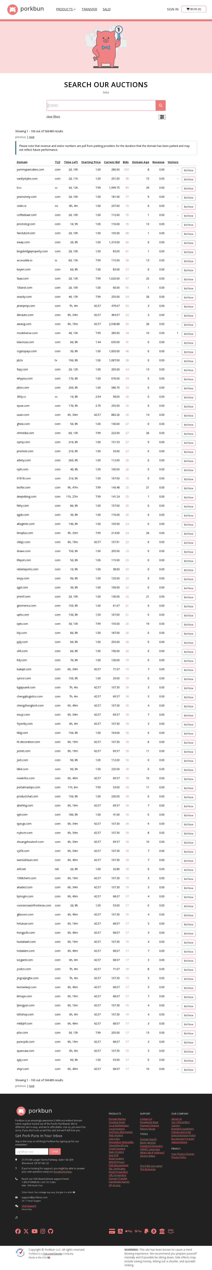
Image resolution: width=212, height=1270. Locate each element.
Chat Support (29, 1206)
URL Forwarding (117, 1175)
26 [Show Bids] (127, 460)
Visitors (173, 162)
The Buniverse (148, 1169)
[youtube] (35, 1232)
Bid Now (188, 170)
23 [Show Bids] (127, 542)
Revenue (158, 162)
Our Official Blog (180, 1122)
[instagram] (42, 1232)
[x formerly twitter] (26, 1232)
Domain (22, 162)
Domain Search (148, 1139)
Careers (175, 1125)
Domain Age (140, 162)
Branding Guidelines (182, 1128)
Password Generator (151, 1146)
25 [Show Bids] (127, 478)
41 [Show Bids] (127, 342)
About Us (176, 1119)
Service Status (147, 1155)
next (31, 137)
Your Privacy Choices (182, 1154)
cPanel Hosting (117, 1148)
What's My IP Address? (152, 1152)
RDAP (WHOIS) (148, 1142)
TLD (57, 162)
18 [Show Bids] (127, 687)
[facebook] (18, 1232)
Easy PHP (114, 1155)
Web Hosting (116, 1135)
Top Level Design (52, 1253)
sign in (173, 9)
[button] (74, 1192)
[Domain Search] (101, 105)
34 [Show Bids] (127, 369)
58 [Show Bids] (127, 260)
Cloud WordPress (118, 1145)
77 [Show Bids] (127, 197)
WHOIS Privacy (117, 1162)
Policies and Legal (181, 1132)
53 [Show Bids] (127, 306)
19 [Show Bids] (127, 660)
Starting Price (91, 162)
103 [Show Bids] (126, 169)
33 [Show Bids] (127, 387)
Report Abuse (147, 1128)
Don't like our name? (151, 1166)
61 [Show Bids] (127, 251)
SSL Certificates (117, 1168)
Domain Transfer (118, 1178)
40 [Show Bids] (127, 351)
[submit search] (161, 105)
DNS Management (118, 1165)
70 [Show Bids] (127, 215)
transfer (89, 9)
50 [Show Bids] (127, 324)
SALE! (107, 9)
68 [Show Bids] (127, 233)
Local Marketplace (119, 1125)
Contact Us (146, 1119)
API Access (114, 1185)
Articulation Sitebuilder (121, 1142)
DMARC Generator (150, 1149)
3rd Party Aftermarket (121, 1132)
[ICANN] (20, 1252)
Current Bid (112, 162)
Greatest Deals (117, 1122)
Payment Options (149, 1125)
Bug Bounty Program (182, 1138)
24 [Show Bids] (127, 524)
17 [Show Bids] (127, 896)
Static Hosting (116, 1152)
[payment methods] (142, 1232)
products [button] (66, 9)
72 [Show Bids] (127, 206)
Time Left (71, 162)
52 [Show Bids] (127, 315)
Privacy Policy (178, 1157)
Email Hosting (116, 1158)
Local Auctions (117, 1128)
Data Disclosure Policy (183, 1135)
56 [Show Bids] (127, 287)
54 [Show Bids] (127, 296)
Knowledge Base (63, 1171)
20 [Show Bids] (127, 624)
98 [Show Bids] (127, 178)
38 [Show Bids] (127, 360)
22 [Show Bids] (127, 587)
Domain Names (117, 1119)
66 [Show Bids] (127, 242)
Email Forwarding (118, 1172)
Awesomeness (179, 1142)
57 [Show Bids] (127, 269)
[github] (50, 1232)
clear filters (53, 116)
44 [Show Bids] (127, 333)
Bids (126, 162)
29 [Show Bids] (127, 396)
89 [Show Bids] (127, 187)
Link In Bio (114, 1138)
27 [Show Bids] (127, 424)
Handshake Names (119, 1181)
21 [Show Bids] (127, 605)
